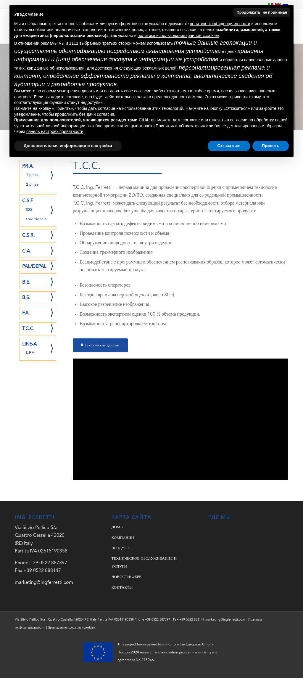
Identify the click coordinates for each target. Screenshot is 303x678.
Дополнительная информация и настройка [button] (68, 145)
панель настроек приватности (54, 131)
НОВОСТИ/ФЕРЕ (126, 577)
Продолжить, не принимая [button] (261, 12)
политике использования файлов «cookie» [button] (178, 35)
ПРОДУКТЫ (122, 548)
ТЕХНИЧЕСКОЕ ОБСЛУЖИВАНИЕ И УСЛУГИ (143, 562)
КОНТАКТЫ (122, 587)
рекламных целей (159, 68)
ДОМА (117, 527)
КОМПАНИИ (122, 538)
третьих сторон (116, 43)
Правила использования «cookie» (71, 627)
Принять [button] (270, 145)
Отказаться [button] (229, 145)
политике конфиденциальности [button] (220, 23)
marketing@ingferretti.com (44, 582)
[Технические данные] (100, 345)
